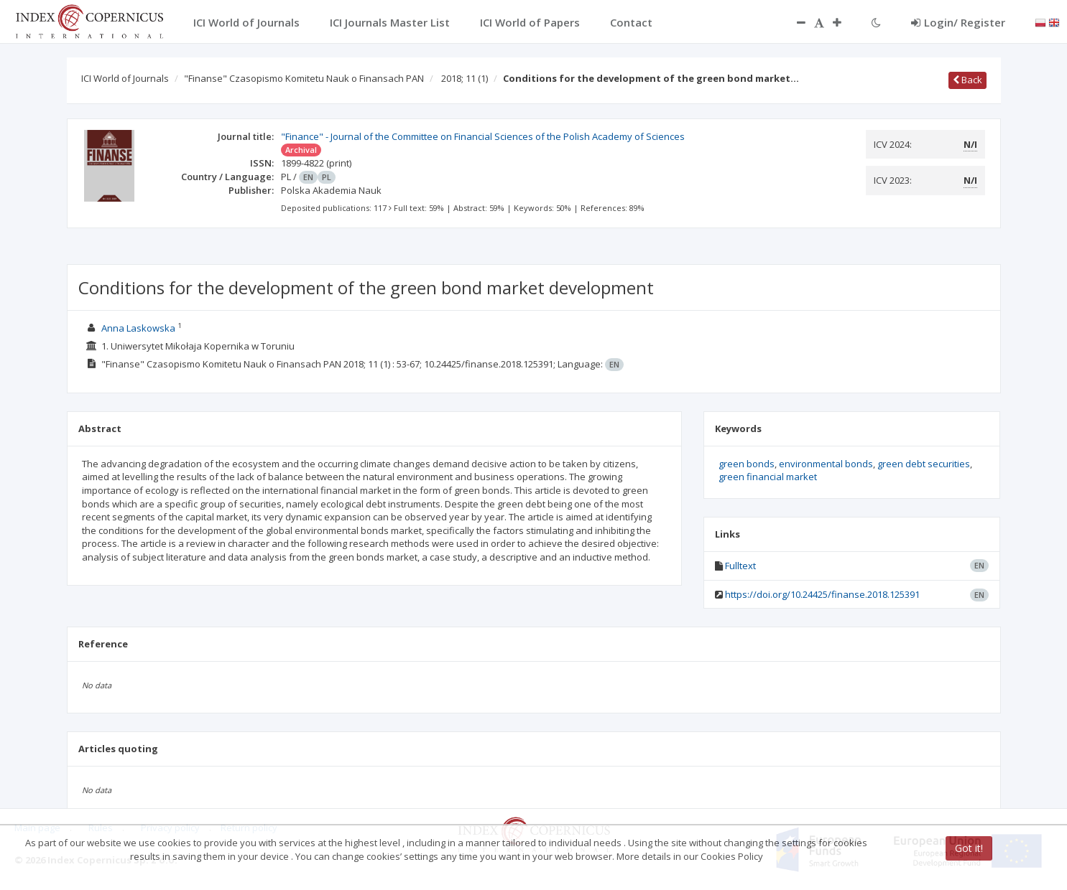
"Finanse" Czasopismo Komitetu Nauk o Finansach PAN (304, 78)
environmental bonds (826, 463)
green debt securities (923, 463)
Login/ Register (958, 22)
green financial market (768, 476)
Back (967, 79)
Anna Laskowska (138, 328)
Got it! (969, 848)
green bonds (747, 463)
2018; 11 (464, 78)
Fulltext (740, 565)
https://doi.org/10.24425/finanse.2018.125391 (822, 594)
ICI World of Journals (125, 78)
